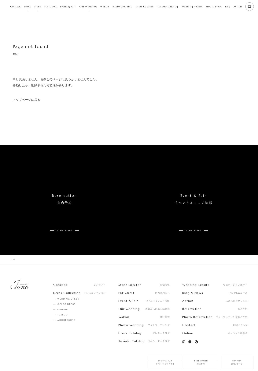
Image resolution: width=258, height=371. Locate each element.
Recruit (37, 358)
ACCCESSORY (66, 305)
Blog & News (214, 6)
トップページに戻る (26, 99)
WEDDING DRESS (68, 283)
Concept (15, 6)
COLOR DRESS (66, 289)
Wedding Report (191, 6)
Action (237, 6)
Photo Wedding (122, 6)
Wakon (104, 6)
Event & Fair (68, 6)
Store (37, 6)
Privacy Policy (60, 358)
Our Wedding (88, 6)
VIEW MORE (64, 218)
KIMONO (62, 294)
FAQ (227, 6)
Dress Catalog (145, 6)
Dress (27, 6)
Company (17, 358)
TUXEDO (62, 299)
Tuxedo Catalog (167, 6)
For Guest (50, 6)
